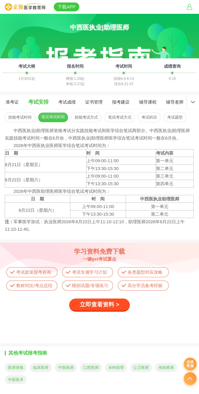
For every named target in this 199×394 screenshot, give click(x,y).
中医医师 (66, 367)
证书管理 (94, 102)
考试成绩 (67, 102)
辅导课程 (148, 102)
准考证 (12, 102)
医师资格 (15, 367)
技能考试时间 (20, 117)
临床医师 (41, 367)
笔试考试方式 (119, 117)
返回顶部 (190, 378)
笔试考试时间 (53, 117)
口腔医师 (91, 367)
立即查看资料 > (99, 304)
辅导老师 (174, 102)
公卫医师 (141, 367)
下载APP (66, 6)
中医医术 (15, 380)
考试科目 (149, 117)
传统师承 (166, 367)
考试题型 (175, 117)
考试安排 (38, 102)
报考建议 (121, 102)
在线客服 (190, 364)
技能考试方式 (86, 117)
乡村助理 (116, 367)
